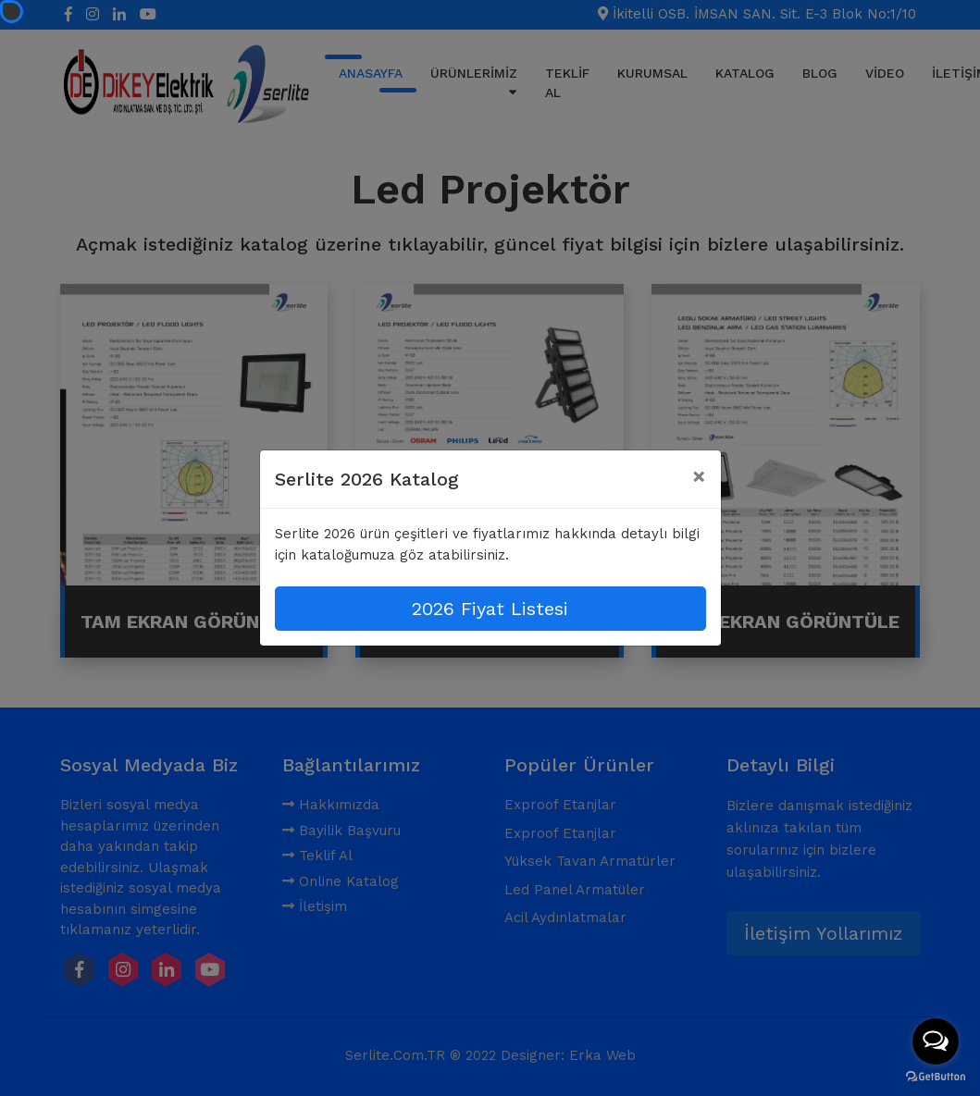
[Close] (699, 476)
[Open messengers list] (935, 1041)
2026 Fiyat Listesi (490, 608)
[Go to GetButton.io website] (935, 1077)
